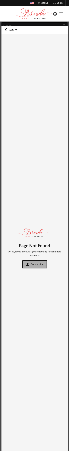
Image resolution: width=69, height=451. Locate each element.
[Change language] (32, 3)
